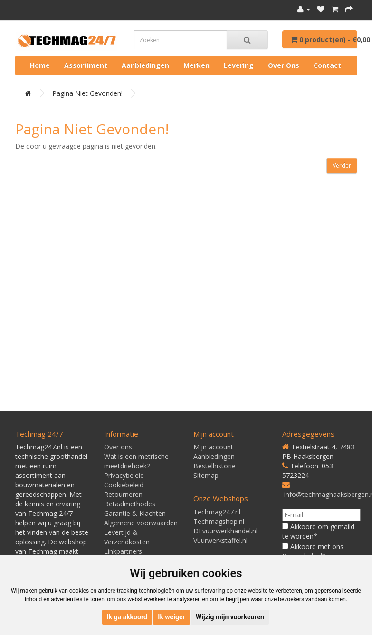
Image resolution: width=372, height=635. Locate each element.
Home (40, 65)
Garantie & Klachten (135, 513)
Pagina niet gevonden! (87, 93)
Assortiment (85, 65)
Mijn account (213, 446)
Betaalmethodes (129, 503)
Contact (327, 65)
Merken (196, 65)
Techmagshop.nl (218, 521)
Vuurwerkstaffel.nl (220, 540)
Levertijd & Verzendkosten (127, 537)
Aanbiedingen (145, 65)
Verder (342, 165)
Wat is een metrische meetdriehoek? (136, 461)
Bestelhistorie (214, 465)
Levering (239, 65)
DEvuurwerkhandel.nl (225, 530)
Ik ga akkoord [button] (127, 617)
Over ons (283, 65)
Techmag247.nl (216, 511)
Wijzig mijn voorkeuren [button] (230, 617)
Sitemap (206, 475)
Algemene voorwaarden (141, 522)
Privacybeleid (124, 475)
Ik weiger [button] (171, 617)
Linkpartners (123, 551)
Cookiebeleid (123, 484)
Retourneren (123, 494)
